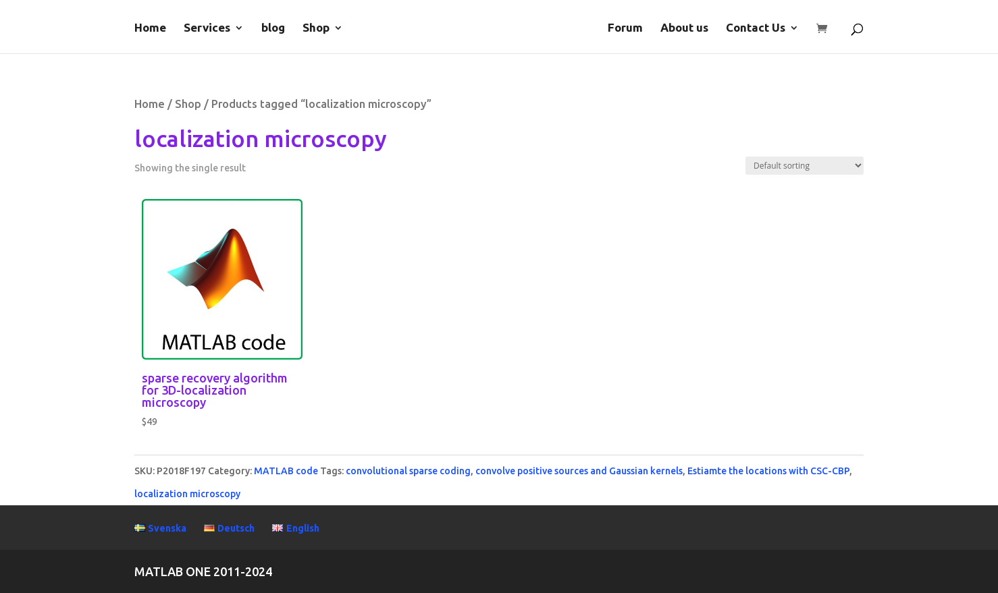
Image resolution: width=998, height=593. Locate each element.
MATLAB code (286, 470)
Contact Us (755, 28)
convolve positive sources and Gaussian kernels (579, 470)
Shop (316, 28)
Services (207, 28)
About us (684, 28)
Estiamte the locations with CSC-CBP (768, 470)
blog (273, 28)
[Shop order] (804, 166)
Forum (625, 28)
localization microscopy (187, 493)
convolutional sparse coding (408, 470)
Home (150, 28)
